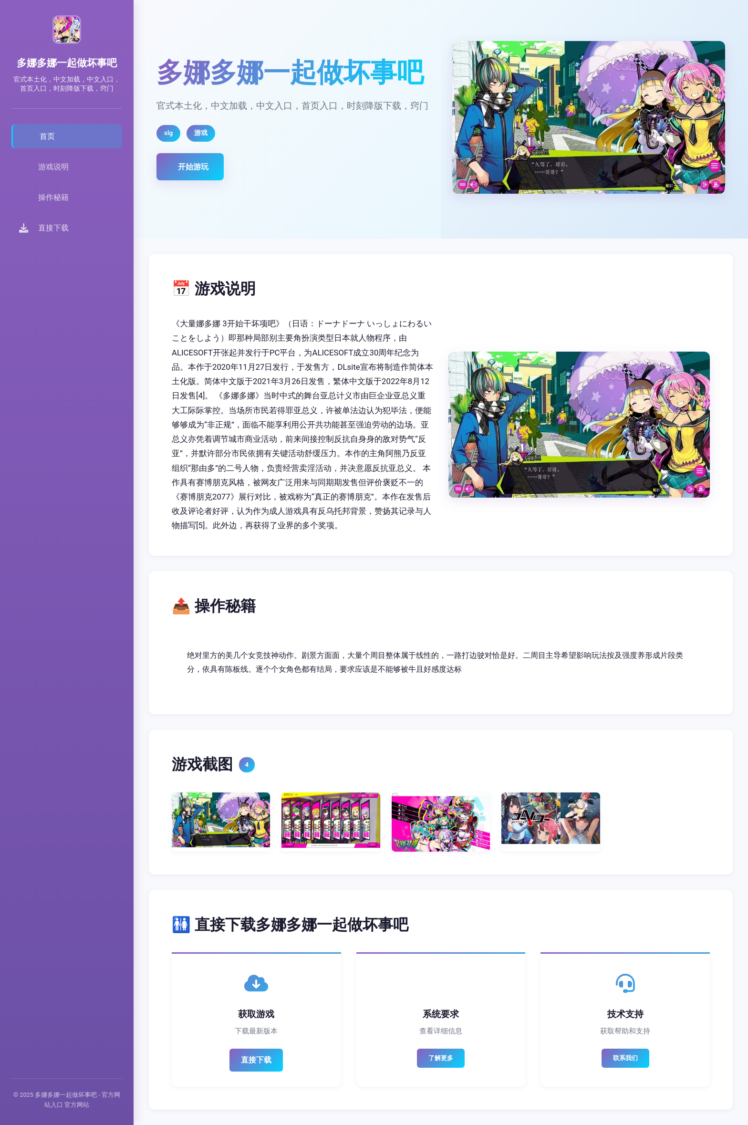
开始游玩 (193, 166)
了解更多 (440, 1058)
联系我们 (625, 1058)
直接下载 (256, 1059)
